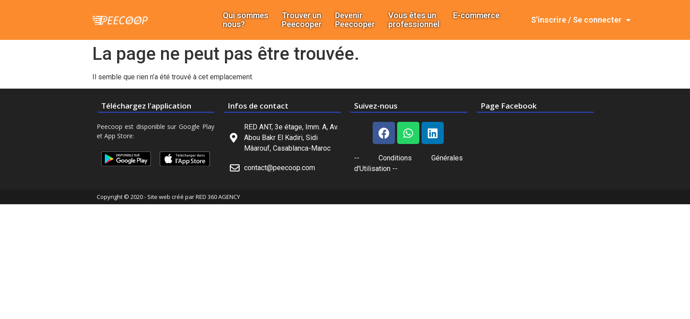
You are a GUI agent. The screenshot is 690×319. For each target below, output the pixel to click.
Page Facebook (508, 106)
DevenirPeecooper (355, 20)
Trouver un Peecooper (302, 20)
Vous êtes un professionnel (414, 20)
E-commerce (476, 15)
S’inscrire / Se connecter (581, 20)
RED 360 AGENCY (218, 197)
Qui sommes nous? (245, 20)
